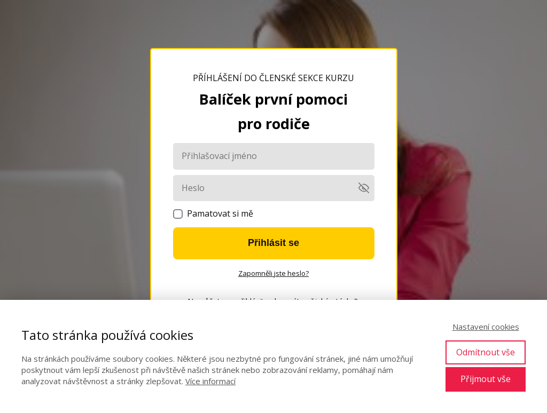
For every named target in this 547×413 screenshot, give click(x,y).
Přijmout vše (485, 379)
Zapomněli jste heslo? (273, 273)
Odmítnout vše (485, 352)
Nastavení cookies (485, 326)
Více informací (210, 381)
